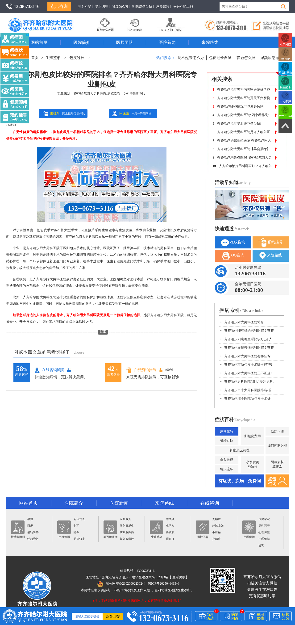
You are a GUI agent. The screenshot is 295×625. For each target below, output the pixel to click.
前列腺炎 (125, 519)
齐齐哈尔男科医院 (47, 20)
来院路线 (209, 42)
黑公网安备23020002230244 (121, 583)
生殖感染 (156, 529)
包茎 (76, 525)
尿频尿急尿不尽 (273, 58)
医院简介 (81, 42)
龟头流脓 (226, 469)
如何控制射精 (277, 445)
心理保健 (264, 532)
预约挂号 (271, 242)
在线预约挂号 (141, 370)
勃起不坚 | (85, 6)
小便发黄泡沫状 (252, 464)
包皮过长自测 (220, 58)
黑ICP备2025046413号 (163, 583)
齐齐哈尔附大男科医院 (90, 93)
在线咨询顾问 (50, 370)
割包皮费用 (252, 436)
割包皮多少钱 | (143, 6)
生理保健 (249, 529)
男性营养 (264, 525)
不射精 (216, 532)
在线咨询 (233, 242)
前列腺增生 (127, 525)
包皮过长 (76, 58)
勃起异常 (33, 539)
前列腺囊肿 (127, 539)
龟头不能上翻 (183, 6)
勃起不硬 (277, 431)
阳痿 (30, 525)
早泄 (30, 519)
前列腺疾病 (110, 529)
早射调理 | (102, 6)
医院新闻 (167, 42)
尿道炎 (170, 539)
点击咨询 (59, 6)
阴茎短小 (79, 539)
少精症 (216, 539)
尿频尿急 (226, 431)
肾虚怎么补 (246, 58)
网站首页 (39, 42)
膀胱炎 (170, 532)
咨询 (261, 545)
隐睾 (76, 532)
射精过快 (226, 441)
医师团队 (124, 42)
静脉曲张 (218, 525)
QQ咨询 (233, 255)
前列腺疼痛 (127, 532)
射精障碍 (33, 532)
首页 (35, 58)
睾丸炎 (170, 519)
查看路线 (179, 577)
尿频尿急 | (163, 6)
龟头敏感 (226, 459)
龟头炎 (170, 525)
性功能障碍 (18, 529)
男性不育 (202, 529)
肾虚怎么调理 (239, 450)
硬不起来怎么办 (191, 58)
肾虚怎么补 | (121, 6)
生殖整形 (53, 58)
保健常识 (264, 519)
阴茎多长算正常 (277, 464)
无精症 (216, 519)
